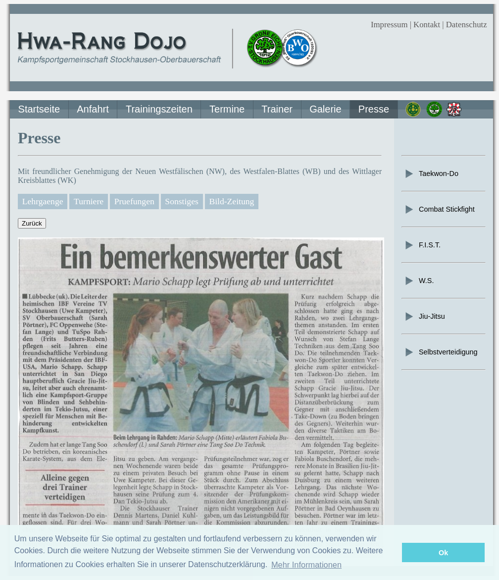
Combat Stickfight (439, 209)
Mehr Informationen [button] (306, 564)
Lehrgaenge (42, 201)
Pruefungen (134, 201)
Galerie (325, 109)
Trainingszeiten (159, 109)
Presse (373, 109)
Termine (227, 109)
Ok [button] (443, 553)
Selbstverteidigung (440, 352)
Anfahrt (92, 109)
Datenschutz (466, 24)
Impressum (389, 24)
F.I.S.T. (422, 244)
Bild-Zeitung (231, 201)
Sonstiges (181, 201)
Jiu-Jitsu (424, 316)
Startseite (39, 109)
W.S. (419, 280)
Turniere (88, 201)
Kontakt (426, 24)
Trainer (277, 109)
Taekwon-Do (431, 173)
